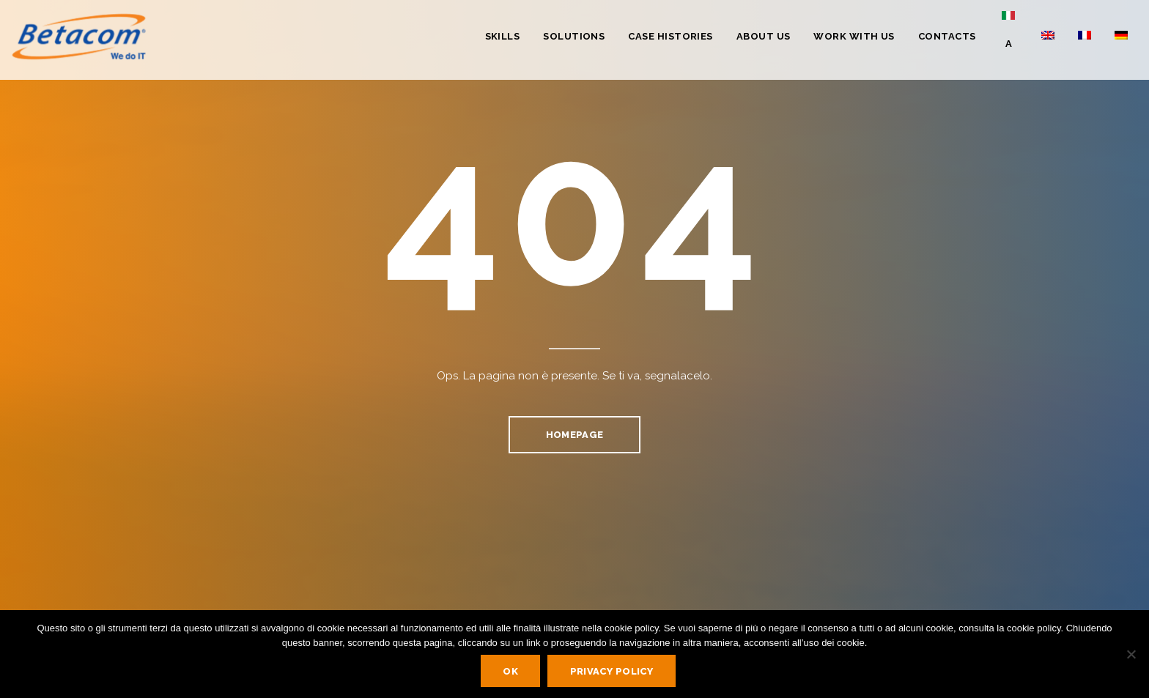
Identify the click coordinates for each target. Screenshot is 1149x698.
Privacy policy (612, 671)
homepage (574, 434)
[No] (1130, 654)
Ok (510, 671)
